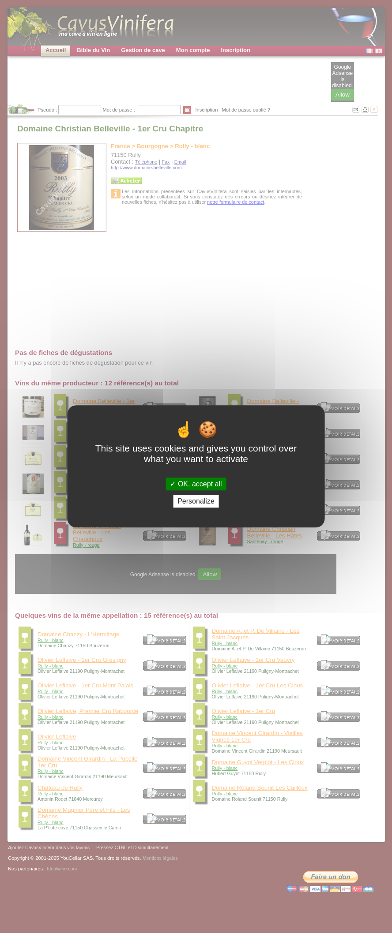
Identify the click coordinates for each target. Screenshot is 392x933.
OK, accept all (196, 484)
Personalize (196, 501)
